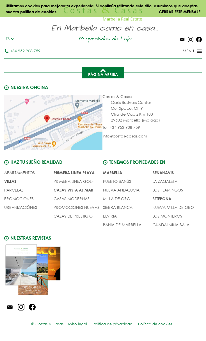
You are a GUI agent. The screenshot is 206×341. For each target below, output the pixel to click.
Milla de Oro (116, 198)
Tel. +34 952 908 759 (121, 127)
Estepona (161, 198)
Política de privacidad (112, 324)
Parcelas (14, 190)
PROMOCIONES (19, 198)
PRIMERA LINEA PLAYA (74, 172)
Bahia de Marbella (122, 224)
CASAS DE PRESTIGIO (73, 216)
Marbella (112, 172)
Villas (10, 181)
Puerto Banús (117, 181)
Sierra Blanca (117, 207)
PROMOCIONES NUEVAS (76, 207)
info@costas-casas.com (124, 136)
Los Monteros (167, 216)
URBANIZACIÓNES (20, 207)
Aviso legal (77, 324)
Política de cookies (155, 324)
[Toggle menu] (185, 51)
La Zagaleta (164, 181)
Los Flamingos (167, 190)
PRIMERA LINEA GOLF (73, 181)
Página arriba (103, 72)
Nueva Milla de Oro (173, 207)
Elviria (110, 216)
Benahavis (163, 172)
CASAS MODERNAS (72, 198)
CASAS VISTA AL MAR (73, 190)
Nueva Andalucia (121, 190)
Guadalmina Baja (170, 224)
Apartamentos (19, 172)
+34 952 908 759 (22, 50)
